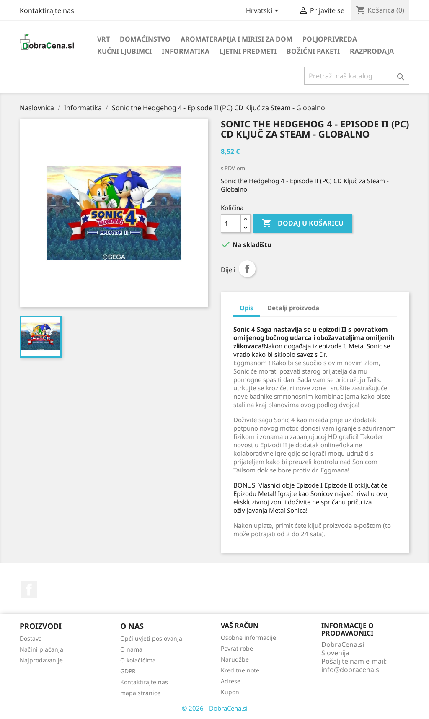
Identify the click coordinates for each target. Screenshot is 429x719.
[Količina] (231, 223)
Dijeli (247, 268)
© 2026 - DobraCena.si (215, 708)
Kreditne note (240, 670)
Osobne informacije (248, 637)
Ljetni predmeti (248, 51)
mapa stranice (140, 693)
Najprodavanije (41, 660)
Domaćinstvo (145, 39)
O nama (131, 649)
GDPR (128, 671)
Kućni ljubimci (124, 51)
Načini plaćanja (41, 649)
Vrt (103, 39)
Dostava (31, 638)
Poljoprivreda (329, 39)
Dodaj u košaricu (303, 223)
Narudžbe (235, 659)
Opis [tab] (246, 308)
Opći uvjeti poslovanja (151, 638)
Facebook (29, 589)
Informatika (185, 51)
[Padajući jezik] (264, 11)
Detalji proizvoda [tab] (293, 308)
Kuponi (231, 692)
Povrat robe (237, 648)
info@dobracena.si (351, 669)
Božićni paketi (313, 51)
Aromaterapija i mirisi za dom (236, 39)
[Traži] (356, 76)
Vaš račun (239, 625)
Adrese (230, 681)
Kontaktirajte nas (47, 10)
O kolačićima (138, 660)
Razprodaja (372, 51)
